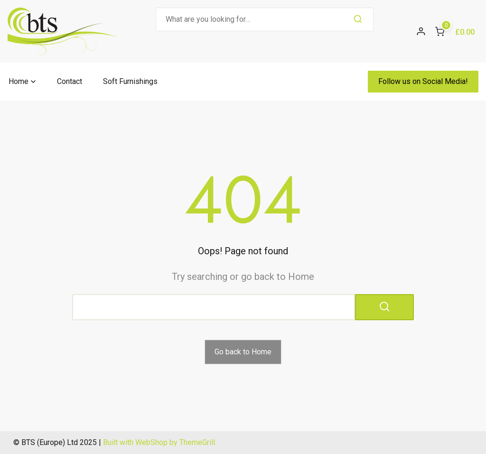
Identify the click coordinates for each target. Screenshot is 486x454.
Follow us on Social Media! (423, 81)
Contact (69, 81)
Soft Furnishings (130, 81)
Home (18, 81)
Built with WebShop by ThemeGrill (159, 442)
